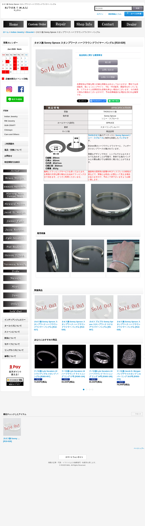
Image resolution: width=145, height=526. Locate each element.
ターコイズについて (13, 326)
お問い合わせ (108, 70)
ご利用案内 (9, 144)
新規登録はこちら (114, 14)
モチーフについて (12, 344)
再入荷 (108, 62)
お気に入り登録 (108, 77)
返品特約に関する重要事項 (90, 55)
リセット (138, 414)
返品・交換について (13, 150)
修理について (10, 356)
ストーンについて (12, 332)
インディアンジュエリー (15, 320)
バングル (122, 138)
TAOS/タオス (94, 135)
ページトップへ (139, 448)
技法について (10, 338)
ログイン (100, 14)
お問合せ (8, 156)
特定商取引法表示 (12, 162)
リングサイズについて (14, 350)
